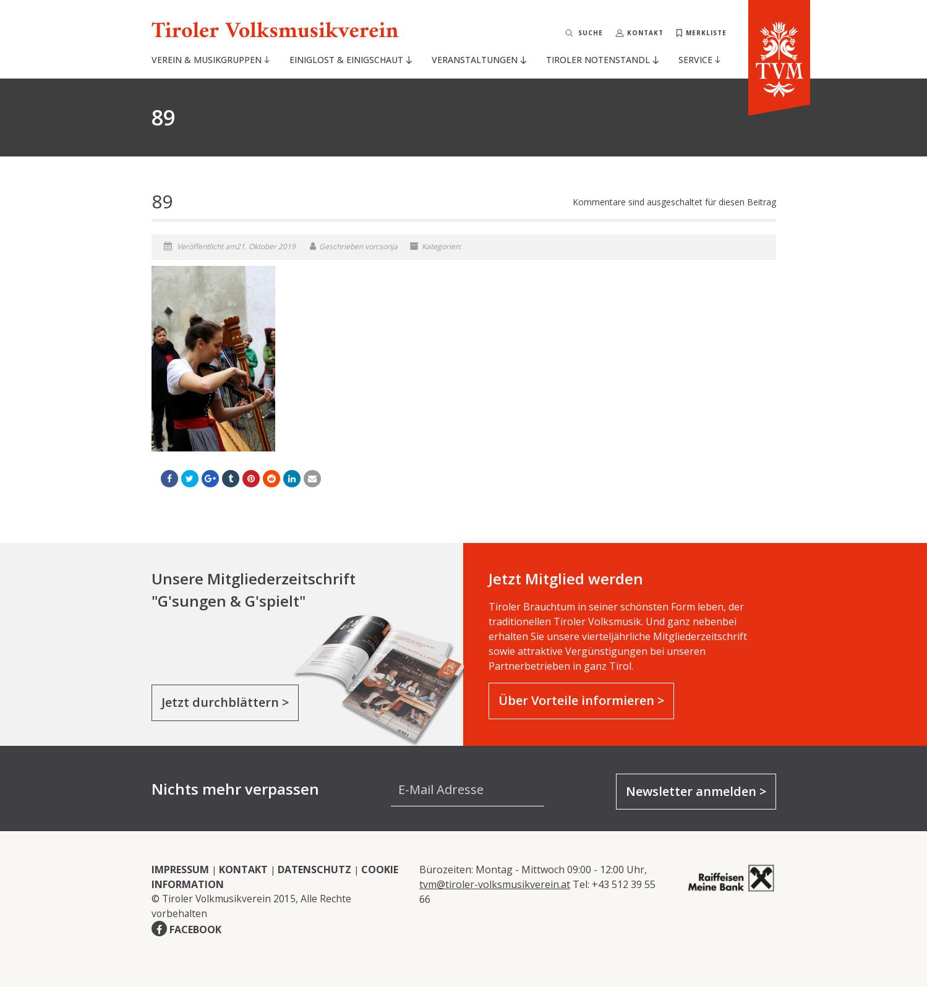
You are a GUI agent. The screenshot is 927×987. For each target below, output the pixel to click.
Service (699, 60)
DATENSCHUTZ (314, 869)
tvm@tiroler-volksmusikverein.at (494, 884)
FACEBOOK (195, 929)
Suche (590, 32)
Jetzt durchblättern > (225, 702)
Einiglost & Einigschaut (350, 60)
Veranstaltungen (479, 60)
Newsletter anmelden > (696, 791)
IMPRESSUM (180, 869)
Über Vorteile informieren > (581, 700)
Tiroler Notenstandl (602, 60)
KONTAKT (243, 869)
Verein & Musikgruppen (211, 60)
